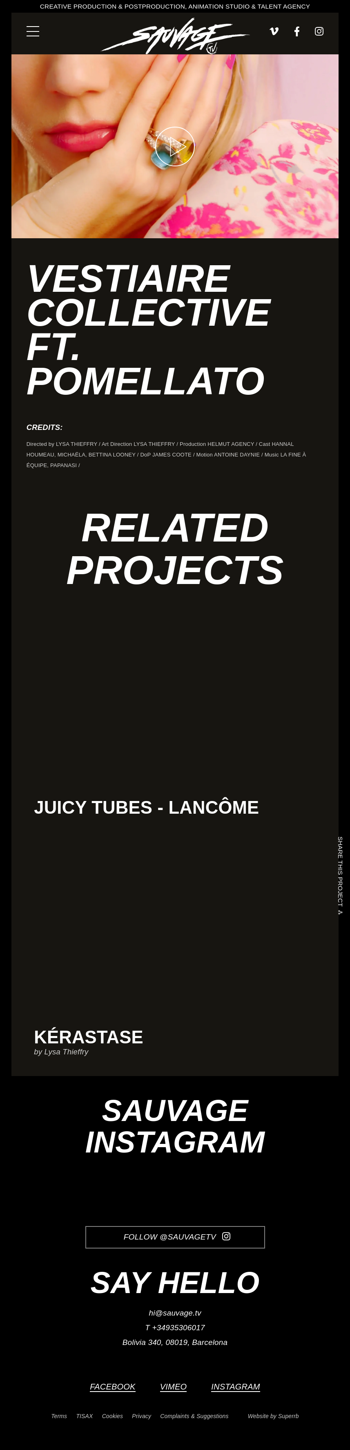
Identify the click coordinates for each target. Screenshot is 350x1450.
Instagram (235, 1386)
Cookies (112, 1416)
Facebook (112, 1386)
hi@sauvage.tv (175, 1313)
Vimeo (173, 1386)
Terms (59, 1416)
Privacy (141, 1416)
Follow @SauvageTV (177, 1236)
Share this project (340, 873)
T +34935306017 (175, 1327)
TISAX (84, 1416)
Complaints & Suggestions (194, 1416)
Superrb (288, 1416)
